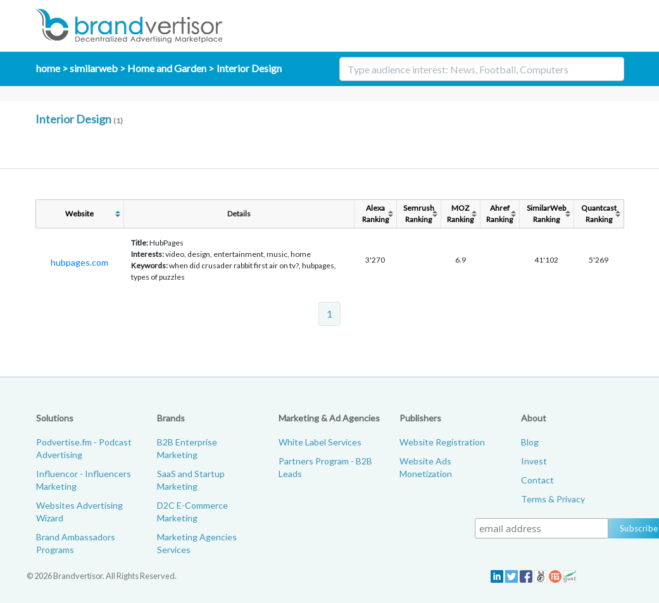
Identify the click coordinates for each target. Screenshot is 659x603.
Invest (534, 461)
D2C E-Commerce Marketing (192, 511)
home (48, 68)
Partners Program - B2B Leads (325, 467)
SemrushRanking (418, 213)
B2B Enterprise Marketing (187, 448)
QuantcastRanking (599, 213)
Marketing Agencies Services (197, 543)
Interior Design (249, 68)
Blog (530, 442)
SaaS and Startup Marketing (191, 480)
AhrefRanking (499, 213)
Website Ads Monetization (425, 467)
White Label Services (320, 442)
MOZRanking (460, 213)
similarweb (94, 68)
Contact (537, 480)
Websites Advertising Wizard (79, 511)
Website (79, 213)
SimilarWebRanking (546, 213)
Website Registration (442, 442)
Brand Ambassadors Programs (75, 543)
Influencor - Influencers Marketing (83, 480)
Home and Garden (166, 68)
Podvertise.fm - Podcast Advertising (84, 448)
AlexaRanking (375, 213)
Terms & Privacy (553, 499)
